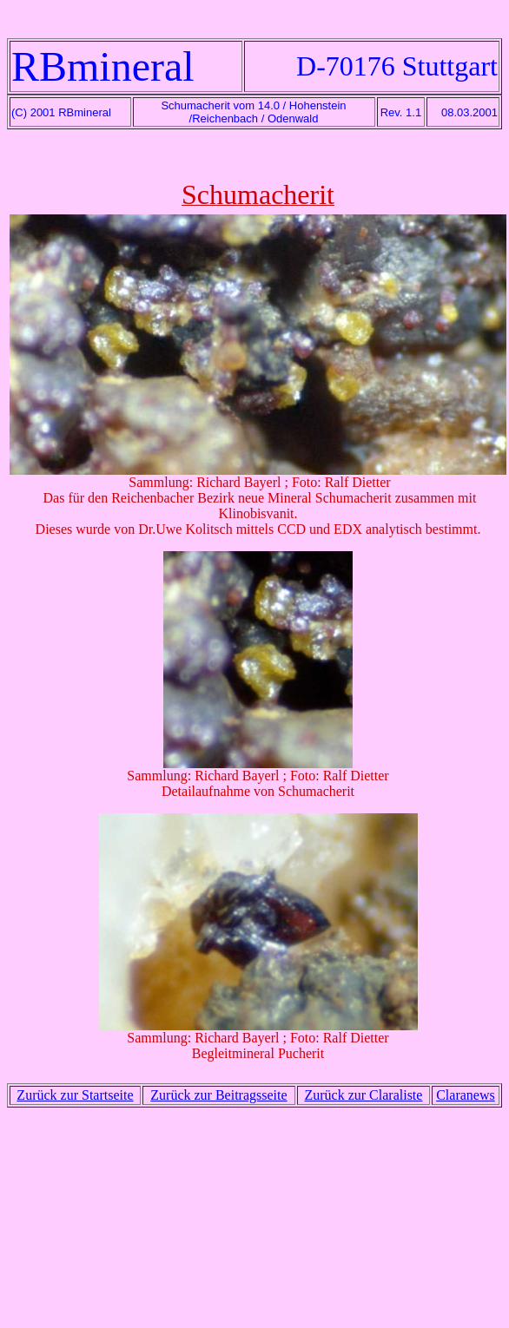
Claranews (465, 1095)
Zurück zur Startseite (75, 1095)
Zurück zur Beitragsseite (218, 1095)
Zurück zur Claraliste (363, 1095)
